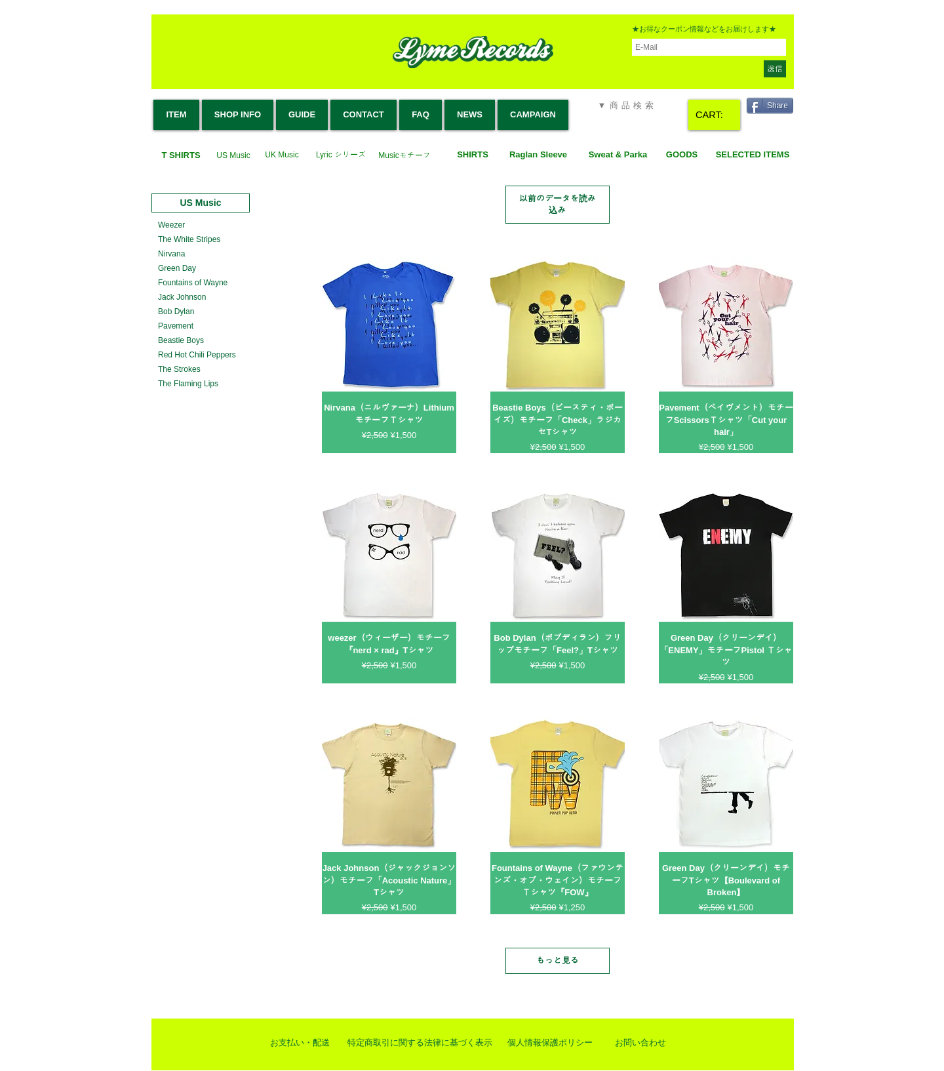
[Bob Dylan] (176, 311)
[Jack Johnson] (182, 297)
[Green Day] (177, 268)
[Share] (770, 105)
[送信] (775, 68)
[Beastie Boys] (181, 340)
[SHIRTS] (472, 155)
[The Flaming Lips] (188, 384)
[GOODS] (682, 155)
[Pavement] (175, 326)
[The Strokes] (179, 369)
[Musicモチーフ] (404, 155)
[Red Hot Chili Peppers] (197, 355)
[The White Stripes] (189, 239)
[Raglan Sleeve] (538, 155)
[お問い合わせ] (640, 1042)
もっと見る (557, 960)
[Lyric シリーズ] (341, 155)
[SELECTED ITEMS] (753, 155)
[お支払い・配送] (299, 1042)
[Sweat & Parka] (618, 155)
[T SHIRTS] (181, 156)
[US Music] (233, 156)
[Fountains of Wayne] (192, 283)
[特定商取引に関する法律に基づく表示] (419, 1042)
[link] (715, 115)
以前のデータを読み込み (557, 204)
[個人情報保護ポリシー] (550, 1042)
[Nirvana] (171, 254)
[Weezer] (171, 225)
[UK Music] (282, 155)
